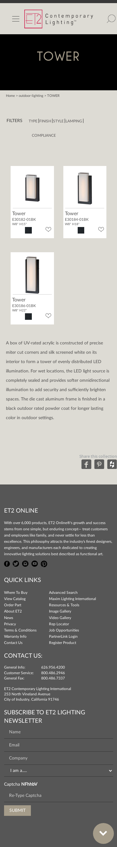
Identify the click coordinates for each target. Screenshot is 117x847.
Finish (45, 121)
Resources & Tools (64, 605)
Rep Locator (59, 624)
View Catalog (15, 599)
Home (10, 95)
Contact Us (13, 643)
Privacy (10, 624)
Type (33, 121)
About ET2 (13, 611)
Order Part (12, 605)
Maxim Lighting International (72, 599)
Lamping (74, 121)
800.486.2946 (53, 673)
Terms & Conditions (20, 630)
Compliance (44, 135)
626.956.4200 (53, 667)
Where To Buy (15, 592)
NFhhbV (29, 784)
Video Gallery (60, 618)
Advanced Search (63, 592)
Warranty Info (15, 636)
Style (58, 121)
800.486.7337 (53, 678)
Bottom (100, 830)
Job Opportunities (64, 630)
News (8, 618)
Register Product (62, 643)
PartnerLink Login (63, 636)
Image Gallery (60, 611)
